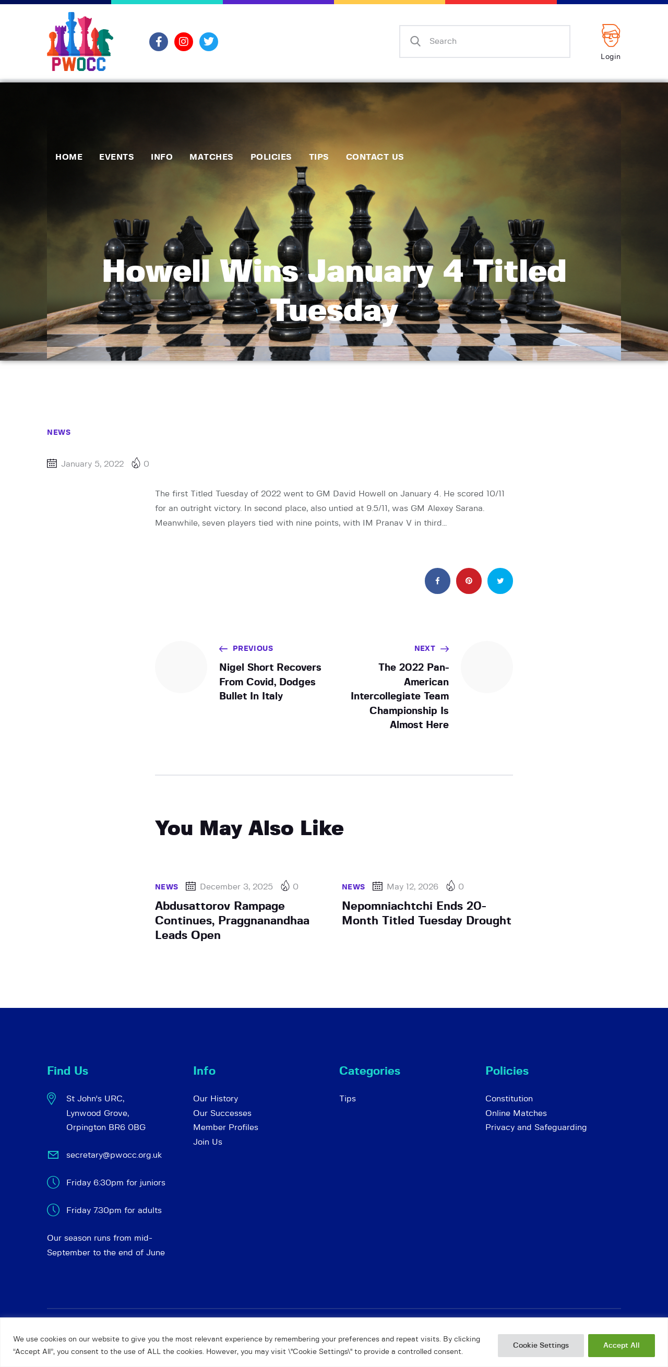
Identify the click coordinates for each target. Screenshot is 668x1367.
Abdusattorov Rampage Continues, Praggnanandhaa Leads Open (232, 920)
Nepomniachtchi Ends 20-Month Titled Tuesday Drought (426, 913)
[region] (334, 1342)
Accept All (621, 1345)
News (58, 432)
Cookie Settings (541, 1345)
